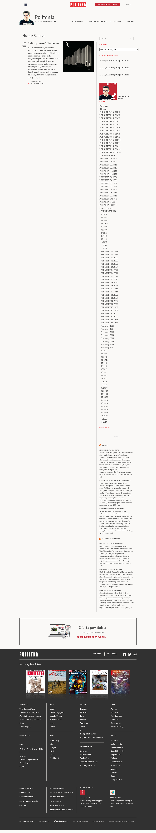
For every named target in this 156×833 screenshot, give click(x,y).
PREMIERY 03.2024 (108, 171)
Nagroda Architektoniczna (91, 737)
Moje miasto (116, 755)
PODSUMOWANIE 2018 (109, 134)
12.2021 (104, 385)
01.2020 (104, 388)
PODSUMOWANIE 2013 (109, 118)
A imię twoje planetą (118, 60)
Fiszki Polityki (115, 798)
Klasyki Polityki (117, 751)
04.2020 (104, 397)
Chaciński (115, 719)
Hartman (114, 712)
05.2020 (104, 400)
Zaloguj (128, 4)
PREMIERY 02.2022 (109, 258)
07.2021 (104, 369)
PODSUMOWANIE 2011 (109, 112)
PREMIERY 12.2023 (109, 323)
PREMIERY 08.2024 (108, 193)
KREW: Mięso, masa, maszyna (110, 591)
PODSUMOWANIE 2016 (109, 127)
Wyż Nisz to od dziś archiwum (110, 544)
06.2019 (104, 230)
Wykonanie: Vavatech (98, 821)
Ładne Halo (85, 821)
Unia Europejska (57, 712)
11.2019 (104, 245)
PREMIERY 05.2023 (109, 279)
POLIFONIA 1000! (107, 155)
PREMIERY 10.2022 (109, 307)
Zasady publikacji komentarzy (61, 793)
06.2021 (104, 366)
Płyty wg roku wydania (98, 22)
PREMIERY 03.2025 (108, 174)
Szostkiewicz (116, 716)
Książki (83, 709)
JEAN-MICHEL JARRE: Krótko (109, 450)
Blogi (113, 704)
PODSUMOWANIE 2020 (110, 140)
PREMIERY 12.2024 (108, 205)
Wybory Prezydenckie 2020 (31, 749)
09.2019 (104, 239)
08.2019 (104, 236)
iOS (81, 798)
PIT (51, 744)
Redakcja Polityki (26, 789)
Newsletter (97, 654)
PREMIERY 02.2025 (108, 168)
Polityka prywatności (58, 797)
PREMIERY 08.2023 (109, 298)
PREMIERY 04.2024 (108, 177)
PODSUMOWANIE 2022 (110, 146)
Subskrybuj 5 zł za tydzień (91, 637)
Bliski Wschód (56, 719)
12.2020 (104, 422)
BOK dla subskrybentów (29, 802)
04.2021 (104, 360)
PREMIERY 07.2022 (109, 289)
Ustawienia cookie (57, 806)
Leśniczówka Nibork (60, 821)
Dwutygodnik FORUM (26, 821)
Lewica (23, 756)
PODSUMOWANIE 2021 (109, 143)
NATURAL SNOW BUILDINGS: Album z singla (115, 481)
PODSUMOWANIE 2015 (109, 124)
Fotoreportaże (117, 762)
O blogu (102, 109)
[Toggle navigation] (25, 5)
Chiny (52, 727)
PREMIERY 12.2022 (109, 320)
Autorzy (114, 769)
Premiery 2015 (107, 341)
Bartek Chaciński (37, 84)
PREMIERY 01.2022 (109, 251)
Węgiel (53, 747)
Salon (22, 723)
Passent (114, 709)
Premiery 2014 (107, 338)
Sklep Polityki (117, 779)
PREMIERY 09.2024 (108, 196)
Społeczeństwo (117, 747)
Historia (114, 740)
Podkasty (114, 758)
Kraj (21, 744)
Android (87, 798)
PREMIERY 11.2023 (109, 317)
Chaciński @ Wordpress (111, 539)
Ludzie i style (116, 744)
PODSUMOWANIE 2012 (109, 115)
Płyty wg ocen (77, 22)
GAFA (52, 755)
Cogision (79, 821)
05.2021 (104, 363)
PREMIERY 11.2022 (109, 313)
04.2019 (104, 224)
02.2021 (104, 354)
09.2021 (104, 375)
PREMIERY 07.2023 (109, 292)
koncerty (117, 22)
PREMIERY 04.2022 (109, 270)
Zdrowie (83, 751)
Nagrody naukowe (87, 765)
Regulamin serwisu (57, 789)
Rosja (52, 723)
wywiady (130, 22)
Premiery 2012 (107, 332)
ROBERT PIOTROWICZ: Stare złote (111, 509)
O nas (113, 776)
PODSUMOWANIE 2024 (110, 152)
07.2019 (104, 233)
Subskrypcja (112, 654)
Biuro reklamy (25, 793)
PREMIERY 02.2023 (109, 261)
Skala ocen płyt (106, 208)
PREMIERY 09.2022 (109, 301)
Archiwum (115, 765)
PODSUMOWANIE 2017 (109, 131)
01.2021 (104, 351)
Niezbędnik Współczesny (30, 719)
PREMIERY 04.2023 (109, 273)
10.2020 (104, 416)
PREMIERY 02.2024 (108, 165)
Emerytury (54, 740)
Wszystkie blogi (117, 727)
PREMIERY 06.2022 (109, 282)
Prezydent (24, 763)
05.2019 (104, 227)
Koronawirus (25, 736)
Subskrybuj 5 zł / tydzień (107, 4)
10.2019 (104, 242)
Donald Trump (56, 716)
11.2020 (104, 419)
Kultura (83, 704)
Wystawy (84, 723)
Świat (52, 704)
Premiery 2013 (107, 335)
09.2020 (104, 413)
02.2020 (104, 391)
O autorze (103, 106)
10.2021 (104, 378)
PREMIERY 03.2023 (109, 267)
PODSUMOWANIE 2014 (109, 121)
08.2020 (104, 409)
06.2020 (104, 403)
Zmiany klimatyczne (89, 762)
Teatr (82, 727)
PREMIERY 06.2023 (109, 286)
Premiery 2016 (107, 344)
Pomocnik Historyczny (29, 712)
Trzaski (104, 445)
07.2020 (104, 406)
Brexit (52, 709)
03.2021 (104, 357)
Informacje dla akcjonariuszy (61, 810)
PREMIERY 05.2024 (108, 183)
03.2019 (104, 220)
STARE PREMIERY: (108, 211)
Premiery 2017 (107, 348)
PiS (21, 752)
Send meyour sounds (116, 437)
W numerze (24, 704)
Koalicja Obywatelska (29, 759)
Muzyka (83, 712)
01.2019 (104, 214)
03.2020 (104, 394)
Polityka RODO (55, 802)
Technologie (85, 758)
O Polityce (23, 806)
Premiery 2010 (107, 326)
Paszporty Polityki (88, 734)
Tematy (114, 772)
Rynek (52, 736)
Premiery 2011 (107, 329)
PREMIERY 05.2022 (109, 276)
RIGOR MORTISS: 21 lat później (110, 570)
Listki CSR (54, 758)
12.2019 (104, 248)
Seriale (83, 719)
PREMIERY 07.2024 (108, 189)
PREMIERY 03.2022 (109, 264)
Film (82, 716)
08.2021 (104, 372)
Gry (81, 730)
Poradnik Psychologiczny (30, 716)
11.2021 (104, 382)
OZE (52, 751)
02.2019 (104, 217)
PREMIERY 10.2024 (108, 199)
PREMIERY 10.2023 (109, 310)
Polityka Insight (43, 821)
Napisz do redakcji (27, 797)
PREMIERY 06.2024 (108, 186)
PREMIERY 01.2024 (108, 158)
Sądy (22, 767)
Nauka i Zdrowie (86, 747)
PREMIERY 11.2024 (107, 202)
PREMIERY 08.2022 (109, 295)
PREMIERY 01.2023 (109, 255)
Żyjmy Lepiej (25, 727)
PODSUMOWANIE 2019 (109, 137)
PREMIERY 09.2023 (109, 304)
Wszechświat (85, 755)
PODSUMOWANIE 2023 (110, 149)
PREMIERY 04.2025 (108, 180)
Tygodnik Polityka (27, 709)
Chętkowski (116, 723)
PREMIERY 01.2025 (108, 162)
